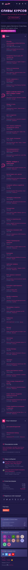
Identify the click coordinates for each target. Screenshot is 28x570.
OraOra (14, 50)
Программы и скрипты (13, 307)
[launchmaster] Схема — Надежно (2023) (15, 268)
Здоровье (9, 359)
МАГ (13, 143)
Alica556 (14, 332)
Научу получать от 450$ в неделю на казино (16, 246)
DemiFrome (5, 448)
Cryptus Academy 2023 (11, 289)
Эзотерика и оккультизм (13, 197)
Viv (13, 109)
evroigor (14, 98)
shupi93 (13, 258)
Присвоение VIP (10, 436)
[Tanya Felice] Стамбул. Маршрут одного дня (16, 212)
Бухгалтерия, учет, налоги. (14, 174)
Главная (8, 560)
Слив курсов (3, 567)
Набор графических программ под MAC (15, 311)
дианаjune (14, 120)
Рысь (4, 447)
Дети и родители (11, 115)
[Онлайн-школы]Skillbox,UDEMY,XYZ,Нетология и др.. (15, 43)
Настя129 (15, 447)
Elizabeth (18, 448)
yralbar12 (14, 73)
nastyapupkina (9, 447)
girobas (10, 448)
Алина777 (14, 63)
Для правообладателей (13, 426)
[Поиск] (25, 3)
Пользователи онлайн (11, 444)
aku (13, 156)
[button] (3, 4)
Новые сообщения (10, 459)
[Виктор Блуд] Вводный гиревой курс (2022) (16, 363)
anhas (13, 448)
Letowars (14, 343)
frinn (13, 86)
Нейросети (9, 318)
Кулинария (9, 253)
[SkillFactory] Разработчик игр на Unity (15, 49)
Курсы (7, 36)
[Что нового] (22, 3)
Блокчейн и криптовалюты (14, 285)
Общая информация (11, 420)
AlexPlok (14, 301)
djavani (21, 322)
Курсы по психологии (12, 68)
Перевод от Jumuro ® (6, 562)
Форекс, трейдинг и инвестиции (12, 474)
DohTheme (11, 565)
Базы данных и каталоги (13, 275)
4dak (13, 213)
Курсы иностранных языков (14, 370)
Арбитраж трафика (12, 264)
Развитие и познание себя (14, 230)
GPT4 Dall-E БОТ (10, 322)
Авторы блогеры (11, 349)
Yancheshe (22, 488)
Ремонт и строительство (13, 219)
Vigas (4, 557)
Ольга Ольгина (20, 447)
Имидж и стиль (10, 104)
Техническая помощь (12, 432)
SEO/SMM (9, 338)
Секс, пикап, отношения (13, 138)
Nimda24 (14, 376)
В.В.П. (12, 235)
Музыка (8, 327)
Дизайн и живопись (12, 296)
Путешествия (10, 208)
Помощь (4, 560)
